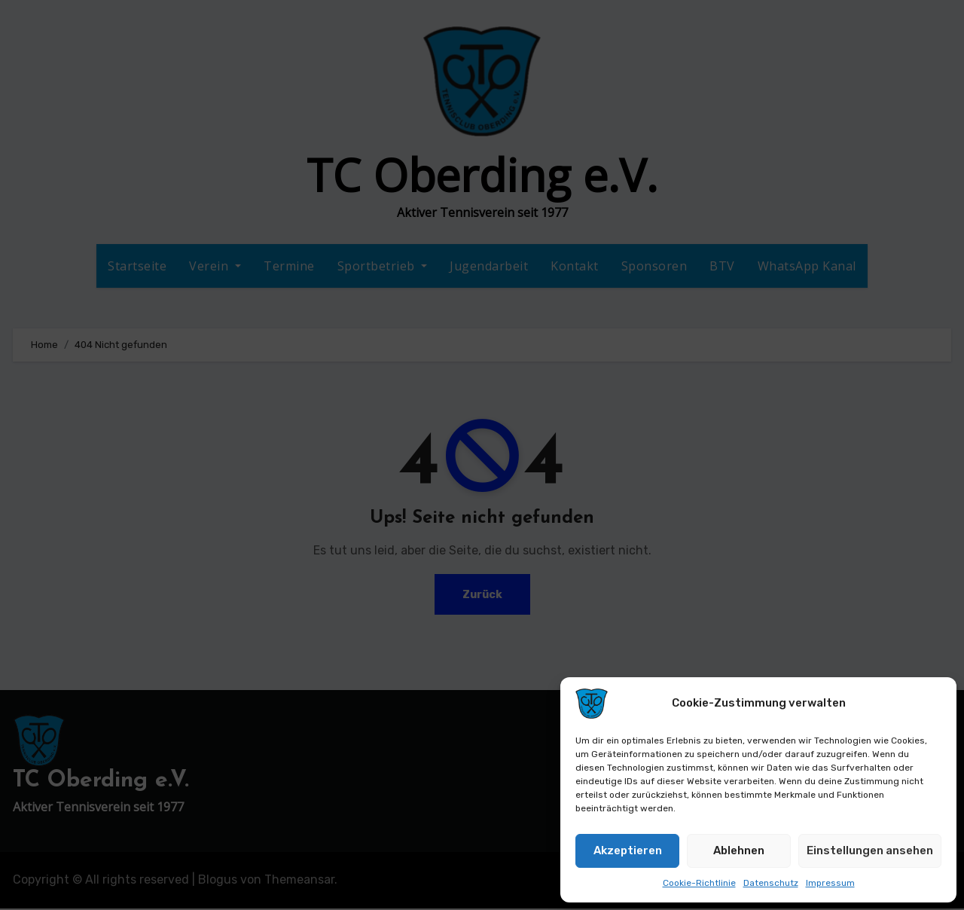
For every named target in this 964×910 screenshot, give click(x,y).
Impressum (830, 883)
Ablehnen (738, 850)
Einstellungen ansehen (870, 850)
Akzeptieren (627, 850)
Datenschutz (770, 883)
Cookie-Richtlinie (699, 883)
